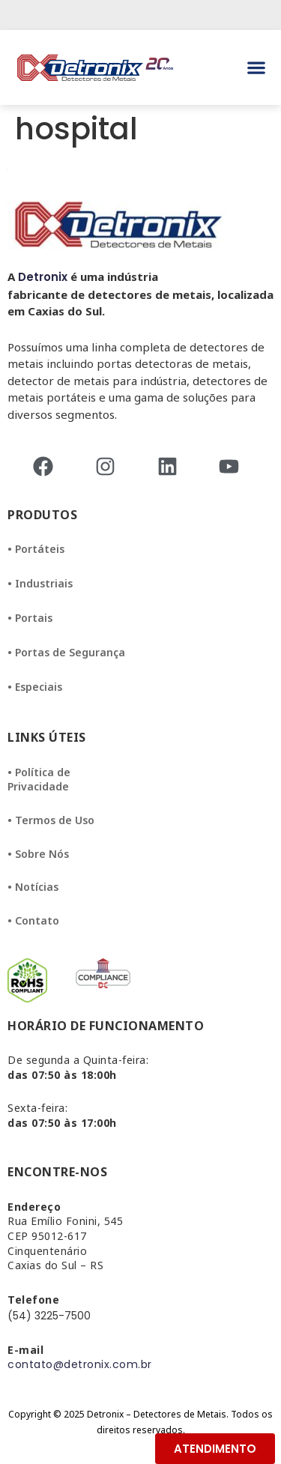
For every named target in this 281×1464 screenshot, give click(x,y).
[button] (256, 67)
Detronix (42, 277)
